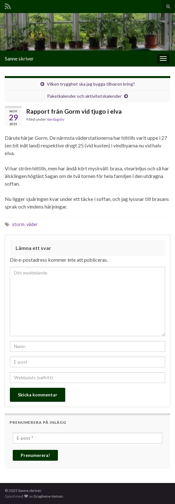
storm (18, 224)
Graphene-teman (48, 496)
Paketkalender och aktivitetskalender (84, 96)
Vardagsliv (55, 119)
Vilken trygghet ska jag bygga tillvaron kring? (91, 84)
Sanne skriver (19, 58)
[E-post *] (87, 438)
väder (32, 224)
